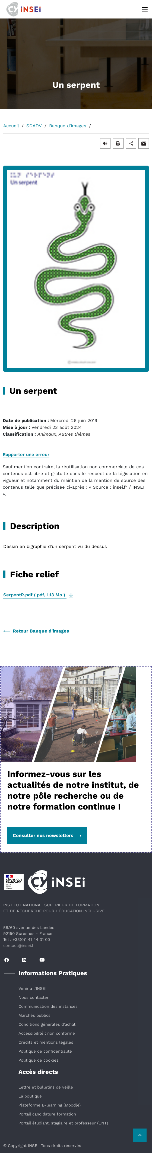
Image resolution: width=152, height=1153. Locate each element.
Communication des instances (48, 1006)
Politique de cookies (38, 1060)
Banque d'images (67, 125)
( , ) (34, 594)
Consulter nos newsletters (47, 835)
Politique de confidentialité (45, 1051)
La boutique (30, 1096)
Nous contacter (33, 997)
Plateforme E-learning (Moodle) (49, 1105)
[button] (105, 143)
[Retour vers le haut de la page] (140, 1135)
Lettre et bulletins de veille (45, 1087)
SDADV (34, 125)
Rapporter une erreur (26, 454)
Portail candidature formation (47, 1114)
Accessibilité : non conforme (46, 1033)
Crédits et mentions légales (45, 1042)
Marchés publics (34, 1015)
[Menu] (145, 9)
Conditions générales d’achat (46, 1024)
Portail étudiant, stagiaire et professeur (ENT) (63, 1123)
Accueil (11, 125)
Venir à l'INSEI (32, 988)
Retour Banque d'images (36, 631)
